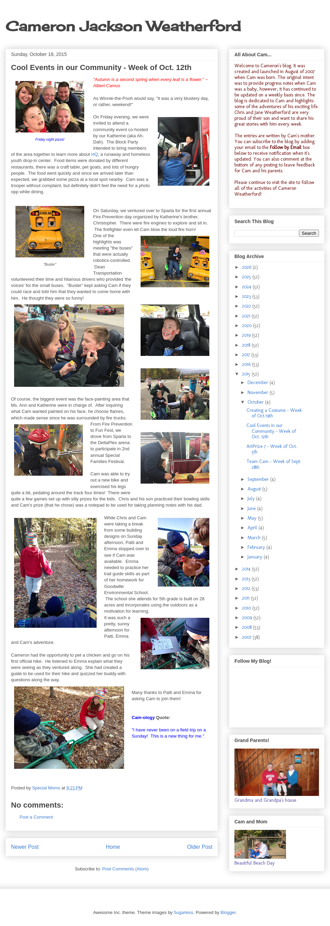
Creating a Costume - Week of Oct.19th (274, 413)
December (259, 382)
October (256, 402)
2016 (247, 364)
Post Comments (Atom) (125, 868)
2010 (247, 608)
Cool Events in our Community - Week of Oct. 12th (271, 431)
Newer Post (25, 847)
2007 (247, 637)
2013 (247, 579)
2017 (246, 355)
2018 (247, 345)
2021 (247, 316)
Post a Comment (36, 817)
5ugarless (183, 912)
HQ (94, 154)
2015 (247, 374)
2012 (247, 588)
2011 (246, 598)
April (253, 528)
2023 (247, 296)
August (255, 489)
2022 (247, 306)
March (255, 538)
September (259, 479)
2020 (247, 325)
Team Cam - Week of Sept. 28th (273, 464)
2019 (247, 335)
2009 (247, 618)
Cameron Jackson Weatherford (123, 26)
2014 (247, 569)
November (259, 392)
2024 (247, 287)
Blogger (228, 912)
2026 (247, 267)
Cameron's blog (276, 66)
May (253, 518)
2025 (247, 277)
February (257, 547)
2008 (247, 627)
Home (113, 847)
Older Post (199, 847)
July (252, 498)
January (256, 557)
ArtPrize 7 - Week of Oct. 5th (271, 449)
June (252, 508)
